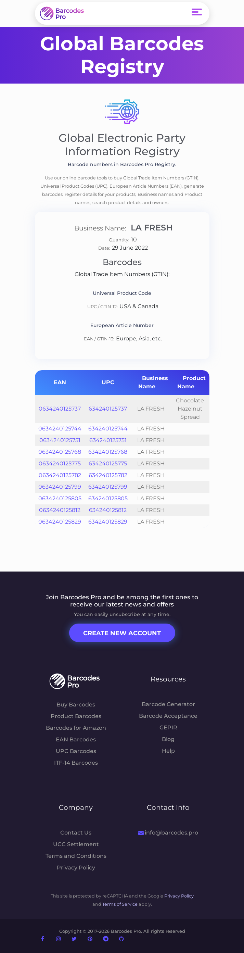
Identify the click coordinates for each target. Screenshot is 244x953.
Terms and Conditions (76, 856)
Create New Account (122, 633)
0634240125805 (59, 498)
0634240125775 (60, 463)
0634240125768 (59, 452)
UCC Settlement (76, 844)
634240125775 (108, 463)
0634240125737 (60, 408)
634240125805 (108, 498)
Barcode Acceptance (168, 716)
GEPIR (168, 727)
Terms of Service (120, 904)
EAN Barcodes (76, 739)
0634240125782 (60, 475)
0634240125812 (59, 510)
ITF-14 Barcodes (76, 763)
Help (168, 751)
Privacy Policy (76, 867)
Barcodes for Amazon (76, 728)
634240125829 (107, 521)
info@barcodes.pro (168, 832)
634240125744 (108, 428)
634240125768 (107, 452)
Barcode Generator (168, 704)
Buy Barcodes (75, 704)
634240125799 (107, 487)
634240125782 (108, 475)
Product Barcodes (76, 716)
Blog (168, 739)
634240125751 (108, 440)
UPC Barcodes (76, 751)
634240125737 (108, 408)
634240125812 (108, 510)
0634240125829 (59, 521)
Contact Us (75, 832)
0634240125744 (59, 428)
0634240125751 (59, 440)
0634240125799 (59, 487)
